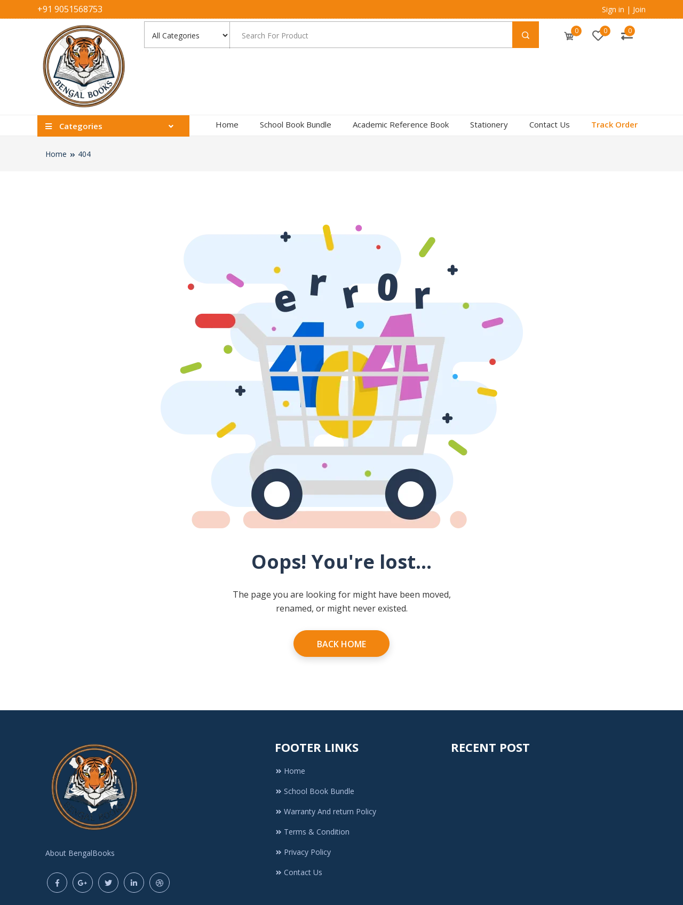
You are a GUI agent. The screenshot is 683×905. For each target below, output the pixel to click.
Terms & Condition (312, 832)
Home (227, 124)
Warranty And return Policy (325, 811)
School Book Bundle (295, 124)
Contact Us (549, 124)
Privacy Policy (303, 852)
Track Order (614, 124)
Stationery (489, 124)
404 (84, 154)
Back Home (341, 644)
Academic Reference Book (401, 124)
